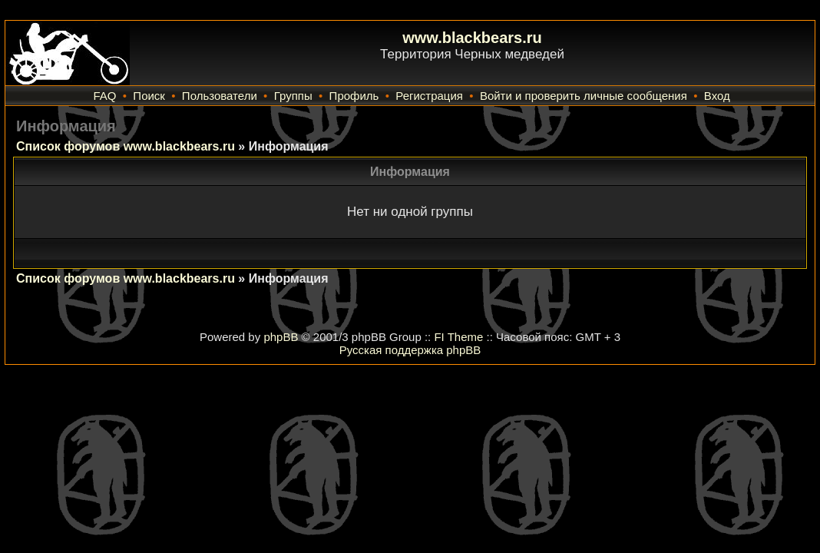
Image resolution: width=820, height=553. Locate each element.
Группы (293, 95)
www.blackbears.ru (472, 37)
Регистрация (429, 95)
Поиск (149, 95)
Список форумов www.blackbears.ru (125, 146)
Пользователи (219, 95)
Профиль (354, 95)
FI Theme (458, 336)
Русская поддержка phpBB (410, 349)
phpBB (280, 336)
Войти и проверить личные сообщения (583, 95)
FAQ (104, 95)
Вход (717, 95)
